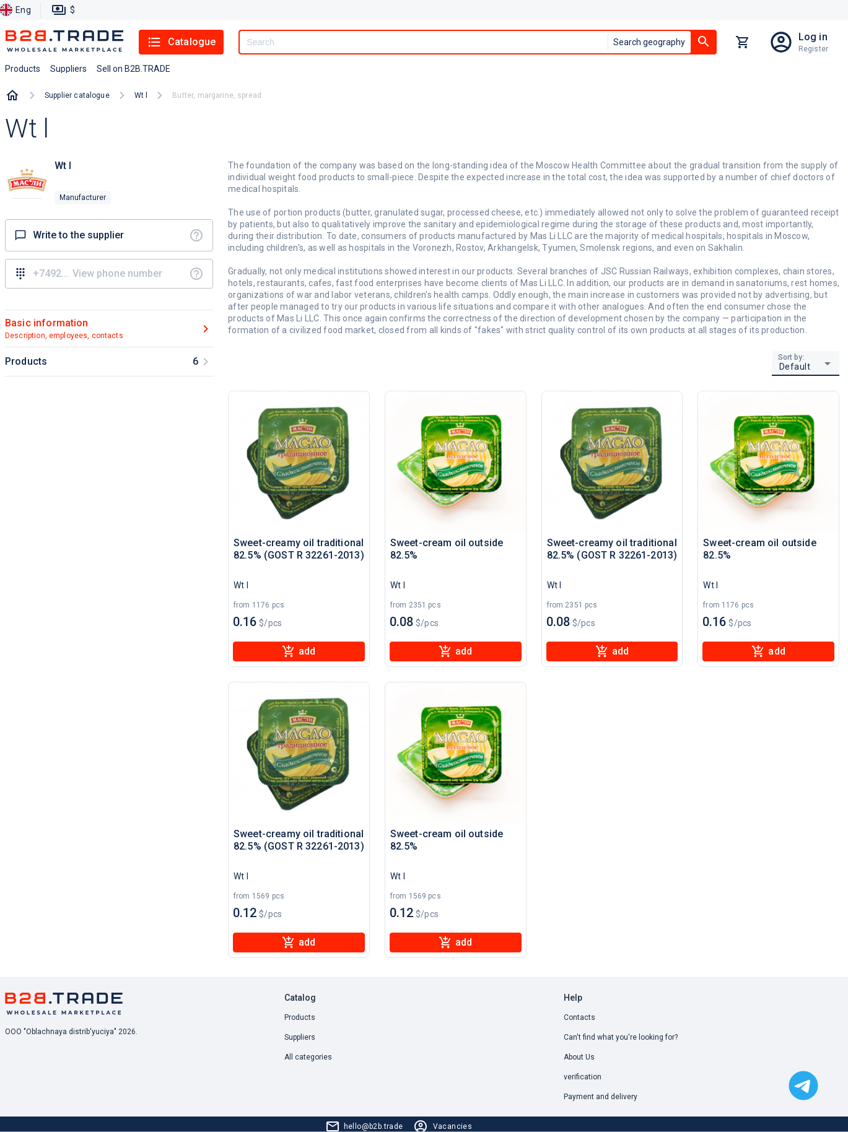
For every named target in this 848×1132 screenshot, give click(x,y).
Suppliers (299, 1037)
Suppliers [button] (68, 68)
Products (299, 1017)
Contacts (579, 1017)
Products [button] (22, 68)
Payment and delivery (600, 1096)
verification (582, 1077)
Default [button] (795, 367)
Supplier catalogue (77, 95)
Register (813, 49)
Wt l (141, 95)
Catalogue (181, 42)
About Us (579, 1057)
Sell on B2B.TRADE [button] (133, 68)
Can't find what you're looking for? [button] (621, 1037)
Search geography (649, 42)
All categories (308, 1057)
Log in (813, 37)
